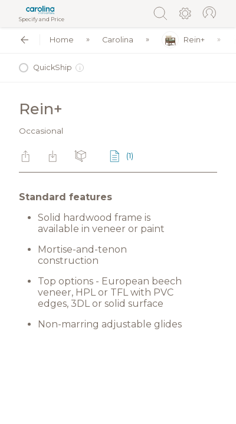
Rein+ (183, 39)
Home (62, 39)
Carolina (117, 39)
